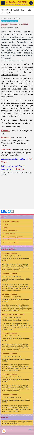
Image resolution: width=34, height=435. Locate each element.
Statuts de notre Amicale (10, 231)
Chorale (5, 225)
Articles (5, 228)
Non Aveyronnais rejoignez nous (13, 237)
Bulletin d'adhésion (9, 234)
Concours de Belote (9, 253)
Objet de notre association (11, 222)
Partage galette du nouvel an (13, 314)
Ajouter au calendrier (9, 21)
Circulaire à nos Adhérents (11, 243)
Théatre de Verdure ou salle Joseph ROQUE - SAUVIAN (15, 25)
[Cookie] (4, 431)
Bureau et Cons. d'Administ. (12, 240)
